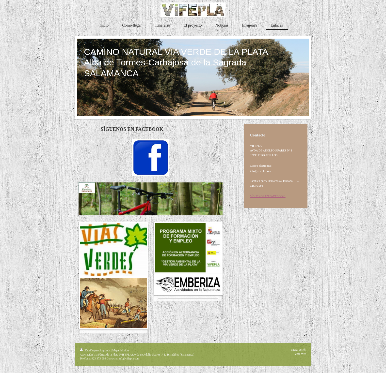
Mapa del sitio (120, 350)
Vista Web (300, 354)
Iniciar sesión (298, 349)
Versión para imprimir (95, 350)
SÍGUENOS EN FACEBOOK (267, 196)
